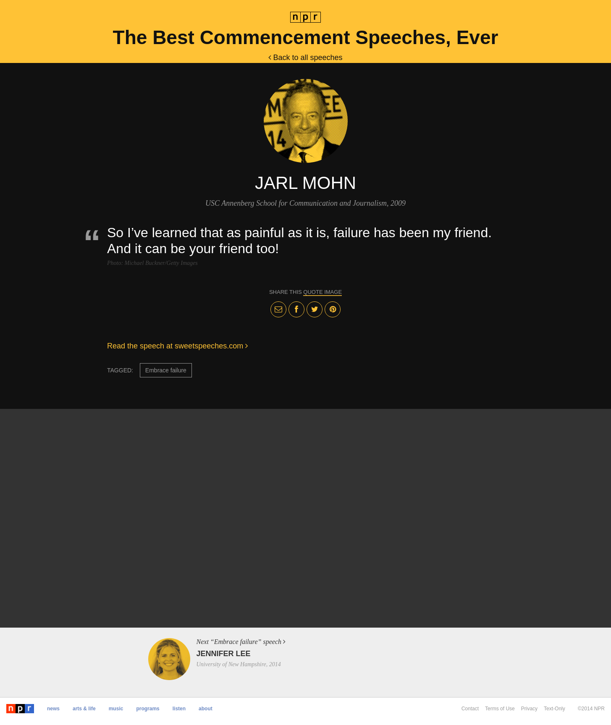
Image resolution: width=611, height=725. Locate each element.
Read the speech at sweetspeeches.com (177, 346)
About (205, 709)
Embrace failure (165, 370)
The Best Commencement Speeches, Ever (305, 37)
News (53, 709)
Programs (147, 709)
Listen (179, 709)
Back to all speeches (305, 57)
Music (116, 709)
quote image (322, 292)
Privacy (529, 709)
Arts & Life (84, 709)
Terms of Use (500, 709)
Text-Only (554, 709)
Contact (470, 709)
